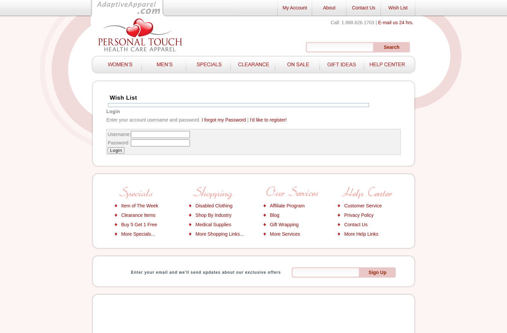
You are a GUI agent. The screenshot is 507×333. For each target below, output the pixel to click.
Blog (274, 215)
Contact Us (363, 7)
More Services (285, 234)
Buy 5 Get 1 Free (139, 224)
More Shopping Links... (220, 234)
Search (392, 47)
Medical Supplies (213, 224)
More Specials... (138, 234)
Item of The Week (139, 205)
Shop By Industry (214, 215)
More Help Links (361, 234)
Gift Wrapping (284, 224)
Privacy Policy (358, 215)
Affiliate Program (287, 205)
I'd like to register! (268, 120)
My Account (295, 7)
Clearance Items (138, 215)
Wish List (398, 7)
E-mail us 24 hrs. (396, 22)
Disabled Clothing (214, 205)
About (329, 7)
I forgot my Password (224, 120)
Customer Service (363, 205)
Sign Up (378, 272)
